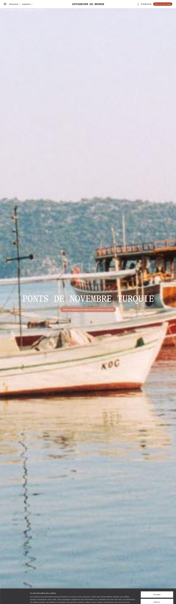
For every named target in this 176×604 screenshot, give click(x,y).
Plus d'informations (98, 592)
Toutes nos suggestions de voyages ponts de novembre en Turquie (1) (88, 309)
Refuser (157, 589)
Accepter (157, 582)
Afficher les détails (126, 599)
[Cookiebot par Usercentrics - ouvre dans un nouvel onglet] (15, 599)
